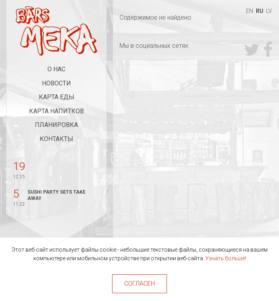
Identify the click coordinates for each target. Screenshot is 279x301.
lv (269, 11)
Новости (56, 83)
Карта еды (56, 97)
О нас (56, 69)
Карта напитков (56, 111)
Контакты (56, 139)
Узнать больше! (225, 258)
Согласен (139, 283)
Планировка (56, 125)
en (249, 11)
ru (259, 11)
